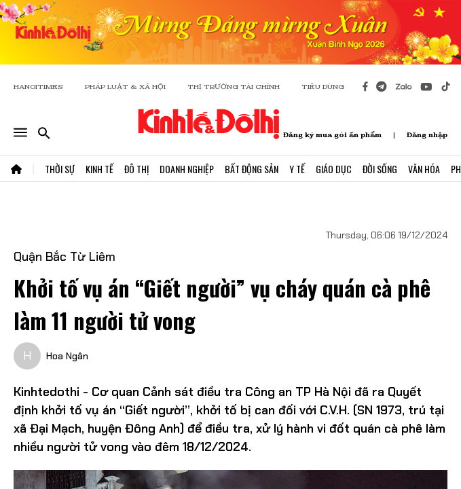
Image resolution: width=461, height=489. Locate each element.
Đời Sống (380, 169)
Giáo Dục (334, 169)
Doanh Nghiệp (187, 169)
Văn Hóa (424, 169)
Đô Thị (136, 169)
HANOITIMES (38, 86)
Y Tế (297, 169)
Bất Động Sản (251, 169)
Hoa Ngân (67, 356)
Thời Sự (60, 169)
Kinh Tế (99, 169)
